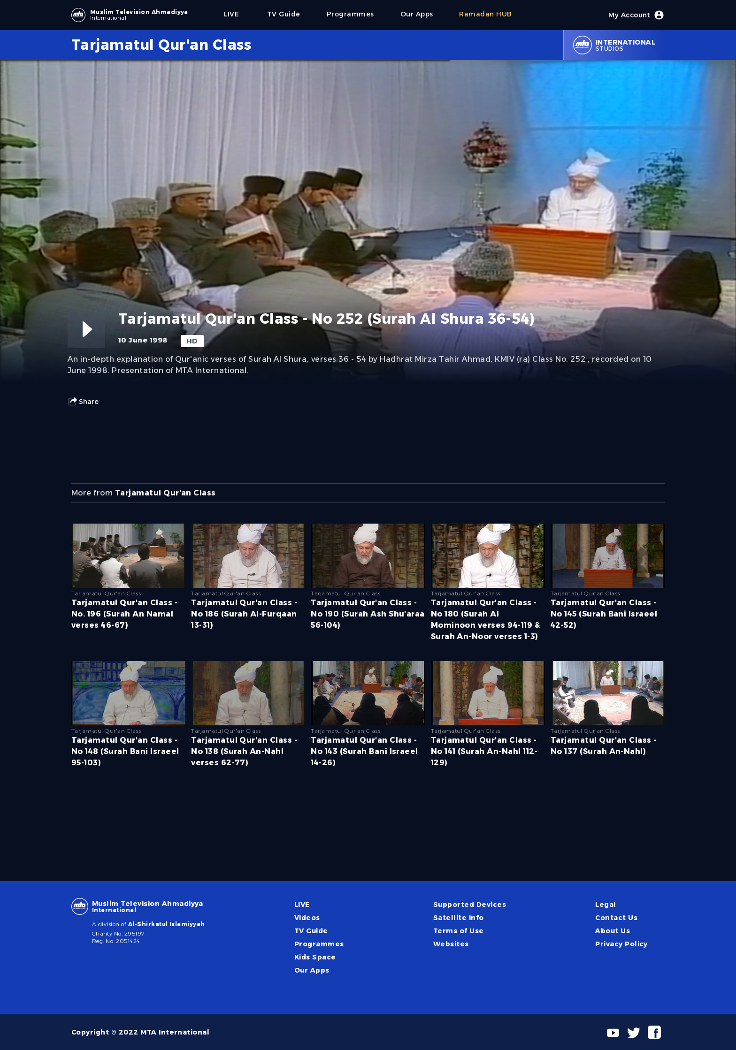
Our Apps (312, 970)
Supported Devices (469, 904)
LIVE (302, 904)
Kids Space (315, 957)
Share (83, 401)
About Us (612, 931)
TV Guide (311, 931)
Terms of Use (458, 931)
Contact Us (616, 917)
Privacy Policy (621, 944)
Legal (605, 904)
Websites (451, 944)
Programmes (319, 944)
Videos (307, 917)
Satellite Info (458, 917)
